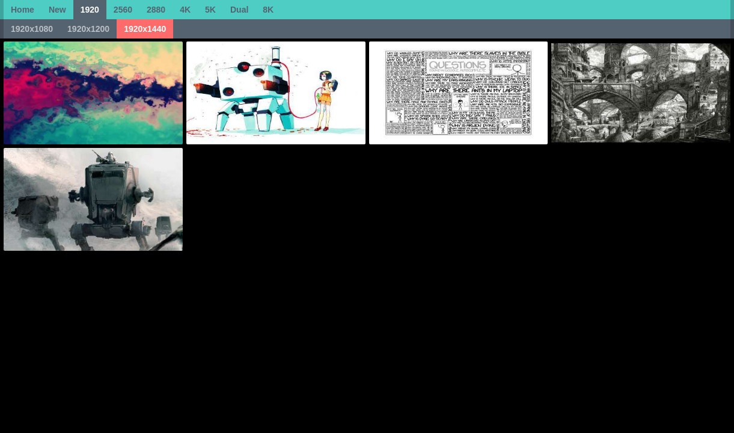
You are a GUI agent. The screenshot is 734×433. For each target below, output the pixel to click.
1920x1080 (32, 29)
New (57, 9)
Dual (239, 9)
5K (210, 9)
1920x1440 (145, 29)
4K (185, 9)
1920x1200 (88, 29)
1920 (90, 9)
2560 (123, 9)
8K (268, 9)
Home (22, 9)
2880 (156, 9)
